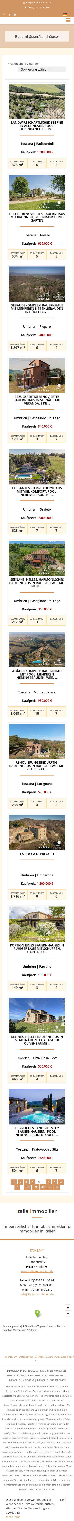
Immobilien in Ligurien (20, 1375)
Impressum (11, 1356)
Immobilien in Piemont (21, 1380)
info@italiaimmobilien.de (38, 2)
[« (14, 1182)
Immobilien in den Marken (50, 1375)
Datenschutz (26, 1356)
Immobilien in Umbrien (53, 1370)
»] (56, 1187)
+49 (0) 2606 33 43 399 (38, 7)
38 (27, 1187)
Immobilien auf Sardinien (51, 1380)
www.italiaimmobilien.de (37, 1271)
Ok (62, 1500)
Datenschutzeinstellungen (60, 1356)
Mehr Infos (13, 1517)
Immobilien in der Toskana (22, 1370)
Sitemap (39, 1356)
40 (43, 1187)
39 (35, 1187)
